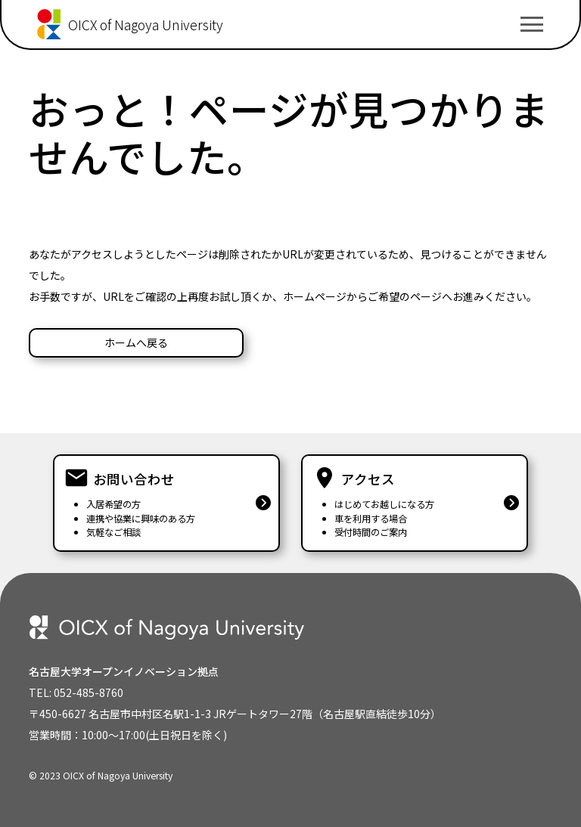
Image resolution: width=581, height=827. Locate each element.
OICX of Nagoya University (145, 24)
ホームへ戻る (136, 342)
